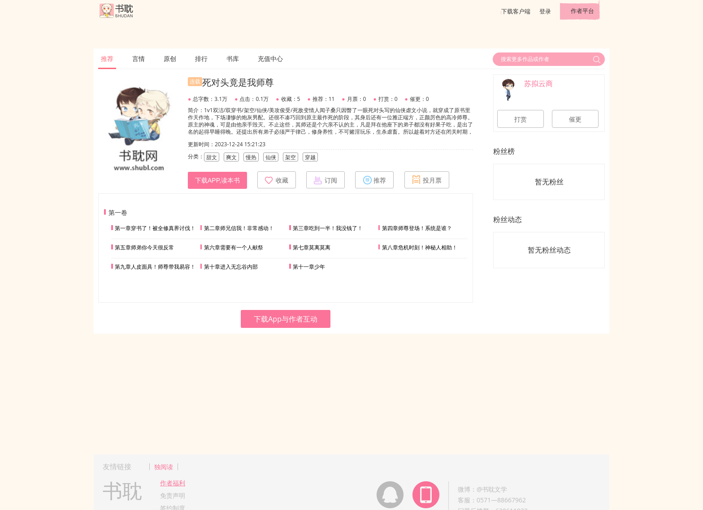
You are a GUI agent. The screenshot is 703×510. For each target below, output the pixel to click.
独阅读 (163, 466)
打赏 (520, 119)
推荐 (107, 58)
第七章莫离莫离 (311, 247)
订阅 (325, 179)
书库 (232, 58)
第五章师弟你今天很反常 (144, 247)
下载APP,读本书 (217, 180)
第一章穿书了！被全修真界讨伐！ (155, 228)
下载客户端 (515, 11)
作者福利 (172, 483)
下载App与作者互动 (285, 319)
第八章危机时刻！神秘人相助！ (419, 247)
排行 (201, 58)
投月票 (427, 179)
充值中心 (270, 58)
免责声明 (172, 495)
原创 (170, 58)
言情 (138, 58)
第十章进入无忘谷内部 (231, 266)
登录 (545, 11)
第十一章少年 (309, 266)
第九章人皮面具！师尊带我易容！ (155, 266)
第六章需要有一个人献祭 (233, 247)
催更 (575, 119)
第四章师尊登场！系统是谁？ (417, 228)
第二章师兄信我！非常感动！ (239, 228)
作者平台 (582, 11)
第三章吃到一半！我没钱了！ (328, 228)
